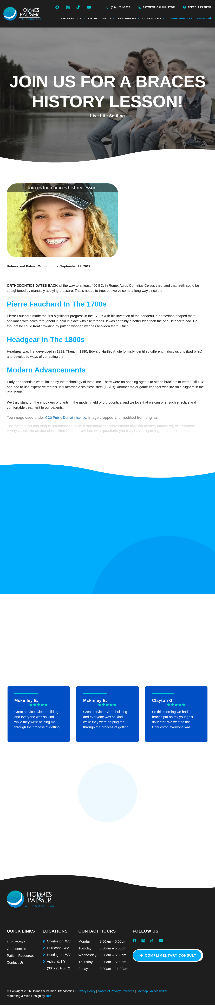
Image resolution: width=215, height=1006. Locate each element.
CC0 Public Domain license (66, 418)
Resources (129, 18)
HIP (48, 997)
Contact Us (153, 18)
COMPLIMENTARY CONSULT (187, 18)
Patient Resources (21, 957)
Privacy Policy (86, 992)
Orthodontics (101, 18)
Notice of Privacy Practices (116, 992)
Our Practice (73, 18)
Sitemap (143, 992)
